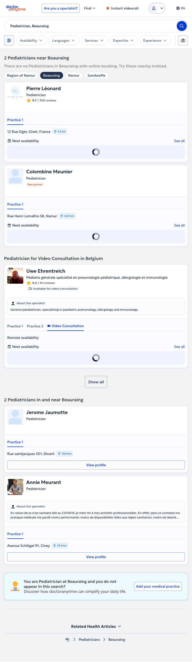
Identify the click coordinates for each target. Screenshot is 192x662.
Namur (74, 75)
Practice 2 (35, 326)
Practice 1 (15, 120)
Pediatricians (89, 640)
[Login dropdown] (156, 8)
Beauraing (51, 75)
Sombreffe (97, 75)
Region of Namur (21, 75)
